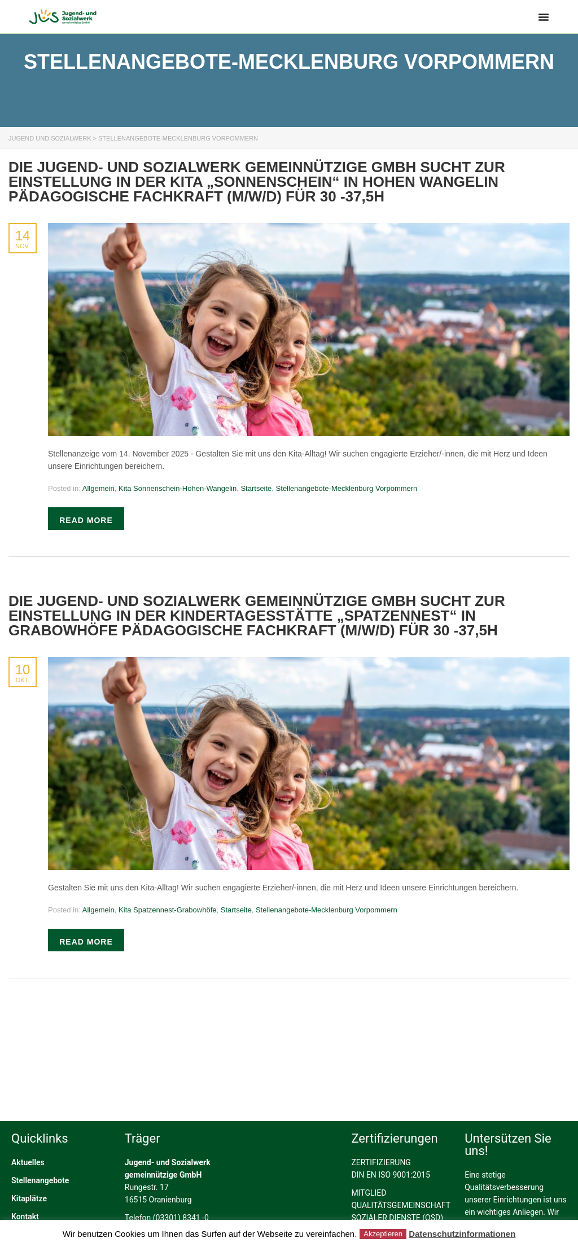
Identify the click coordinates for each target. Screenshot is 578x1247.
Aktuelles (28, 1198)
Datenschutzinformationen (462, 1234)
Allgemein (98, 488)
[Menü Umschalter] (543, 17)
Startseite (256, 488)
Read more (86, 520)
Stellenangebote (40, 1216)
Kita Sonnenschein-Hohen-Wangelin (178, 488)
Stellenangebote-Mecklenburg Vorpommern (347, 488)
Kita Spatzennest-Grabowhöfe (167, 910)
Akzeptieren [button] (383, 1234)
